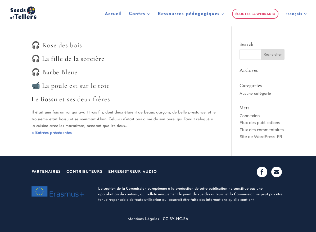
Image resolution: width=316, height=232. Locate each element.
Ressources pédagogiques (189, 14)
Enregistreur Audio (132, 172)
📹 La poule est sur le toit (70, 85)
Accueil (113, 14)
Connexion (250, 116)
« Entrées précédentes (51, 133)
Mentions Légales (143, 219)
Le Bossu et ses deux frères (70, 99)
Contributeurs (84, 172)
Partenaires (46, 172)
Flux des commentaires (262, 130)
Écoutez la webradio (255, 13)
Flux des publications (260, 123)
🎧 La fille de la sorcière (68, 58)
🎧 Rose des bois (56, 45)
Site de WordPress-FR (261, 137)
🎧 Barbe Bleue (54, 72)
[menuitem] (297, 19)
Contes (137, 14)
